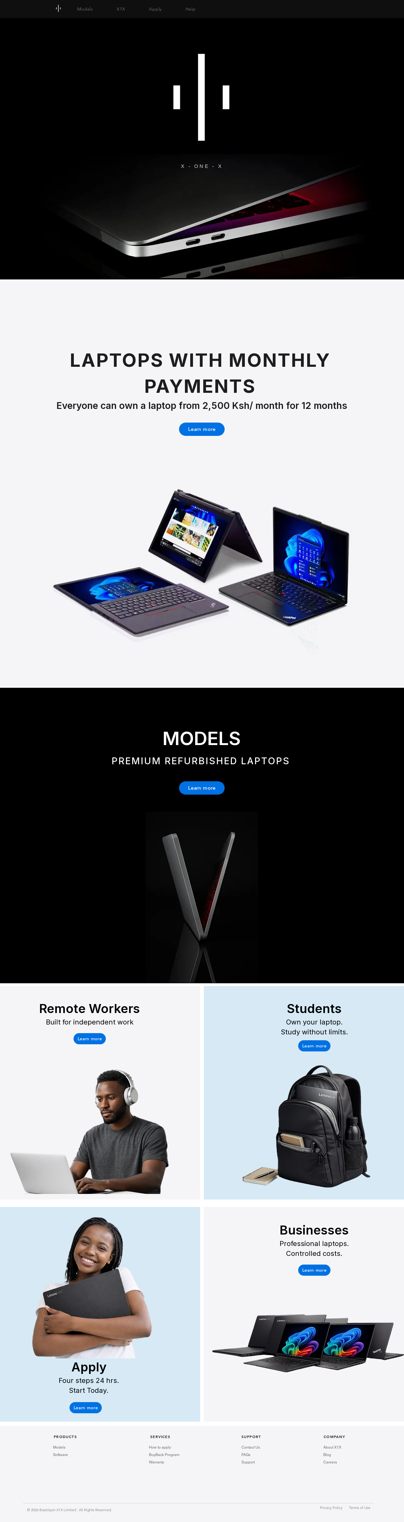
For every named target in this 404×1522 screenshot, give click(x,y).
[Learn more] (202, 429)
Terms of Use (359, 1507)
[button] (90, 1038)
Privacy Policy (331, 1507)
